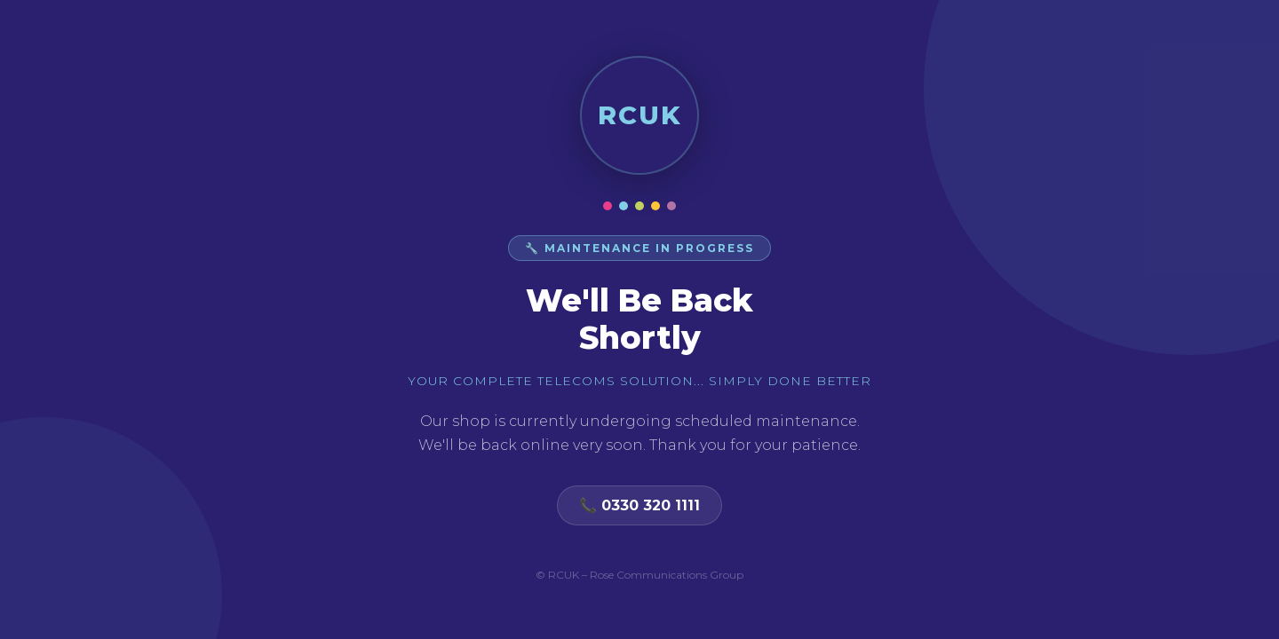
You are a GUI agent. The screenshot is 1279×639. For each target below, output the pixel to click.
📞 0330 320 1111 (639, 505)
